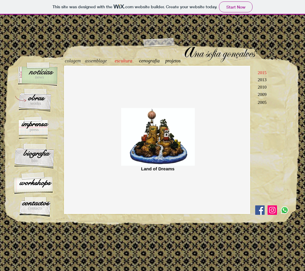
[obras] (36, 98)
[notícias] (41, 71)
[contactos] (35, 203)
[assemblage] (96, 60)
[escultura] (124, 60)
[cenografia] (149, 60)
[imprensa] (34, 123)
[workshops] (35, 182)
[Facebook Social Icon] (260, 210)
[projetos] (173, 60)
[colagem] (73, 60)
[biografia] (36, 153)
